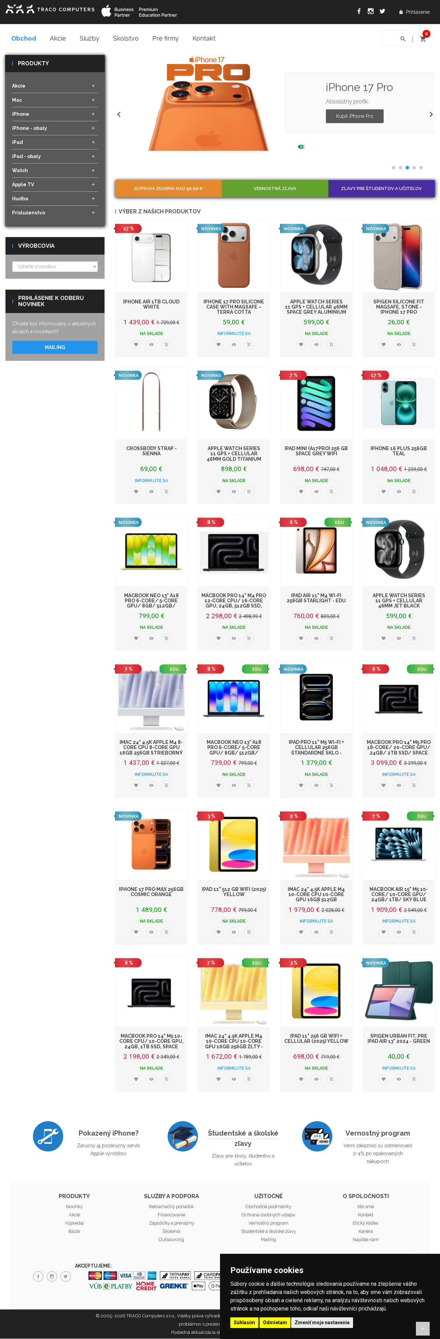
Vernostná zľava (275, 188)
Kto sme (366, 1207)
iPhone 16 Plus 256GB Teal (399, 451)
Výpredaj (74, 1223)
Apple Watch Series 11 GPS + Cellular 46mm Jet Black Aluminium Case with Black (399, 606)
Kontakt (204, 38)
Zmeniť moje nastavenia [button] (322, 1322)
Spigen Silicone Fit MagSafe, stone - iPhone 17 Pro (398, 307)
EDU (339, 523)
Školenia (171, 1232)
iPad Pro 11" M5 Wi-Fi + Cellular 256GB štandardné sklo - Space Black (316, 750)
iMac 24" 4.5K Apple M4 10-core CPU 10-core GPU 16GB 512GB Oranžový (316, 897)
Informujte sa (234, 334)
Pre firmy (165, 38)
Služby (89, 38)
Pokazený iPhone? (109, 1133)
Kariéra (366, 1232)
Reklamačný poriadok (171, 1207)
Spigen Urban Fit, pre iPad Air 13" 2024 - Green (398, 1039)
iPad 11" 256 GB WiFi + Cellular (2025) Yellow (316, 1039)
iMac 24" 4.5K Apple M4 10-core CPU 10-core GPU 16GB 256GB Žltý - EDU (234, 1044)
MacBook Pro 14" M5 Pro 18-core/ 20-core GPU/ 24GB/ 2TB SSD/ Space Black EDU (399, 750)
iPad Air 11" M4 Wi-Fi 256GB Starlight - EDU (316, 598)
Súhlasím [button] (244, 1322)
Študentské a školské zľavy (243, 1138)
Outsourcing (171, 1240)
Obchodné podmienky (268, 1207)
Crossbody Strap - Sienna (151, 451)
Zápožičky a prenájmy (171, 1223)
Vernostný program (377, 1133)
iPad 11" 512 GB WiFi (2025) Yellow (234, 892)
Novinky (74, 1207)
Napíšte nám (366, 1240)
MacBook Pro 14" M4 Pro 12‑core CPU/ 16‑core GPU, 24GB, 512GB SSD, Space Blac (233, 603)
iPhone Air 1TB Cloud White (151, 304)
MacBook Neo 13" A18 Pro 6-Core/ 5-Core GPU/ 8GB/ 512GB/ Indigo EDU (234, 750)
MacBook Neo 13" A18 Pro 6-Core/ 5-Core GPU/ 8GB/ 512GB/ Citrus (151, 603)
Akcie (58, 38)
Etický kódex (365, 1223)
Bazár (74, 1232)
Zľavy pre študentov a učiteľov (381, 188)
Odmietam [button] (275, 1322)
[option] (275, 103)
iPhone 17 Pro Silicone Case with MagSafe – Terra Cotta (234, 307)
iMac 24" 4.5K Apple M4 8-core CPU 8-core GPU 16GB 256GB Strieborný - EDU (151, 750)
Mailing (55, 347)
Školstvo (126, 38)
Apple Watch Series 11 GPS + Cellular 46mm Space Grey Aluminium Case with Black (316, 310)
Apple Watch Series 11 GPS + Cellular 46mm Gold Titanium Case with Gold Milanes (234, 459)
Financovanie (171, 1215)
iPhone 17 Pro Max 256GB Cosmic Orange (151, 892)
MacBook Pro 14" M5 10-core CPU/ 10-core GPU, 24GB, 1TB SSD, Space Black (151, 1044)
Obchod (23, 38)
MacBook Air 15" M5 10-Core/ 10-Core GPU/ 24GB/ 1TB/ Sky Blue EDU (399, 897)
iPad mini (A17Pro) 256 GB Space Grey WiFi (316, 451)
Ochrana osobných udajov (268, 1215)
